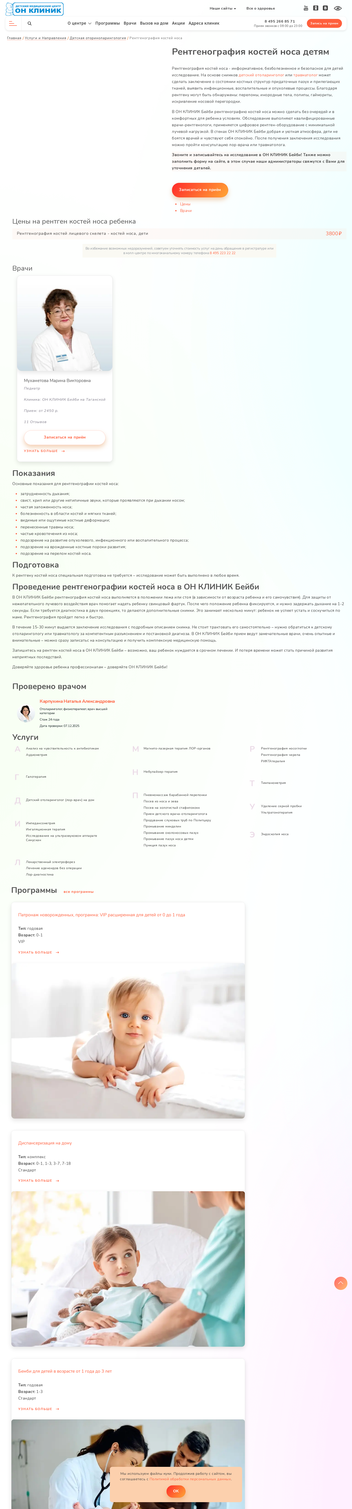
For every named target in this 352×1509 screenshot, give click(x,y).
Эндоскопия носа (275, 833)
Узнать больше (42, 450)
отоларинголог (270, 75)
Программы (107, 23)
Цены (185, 203)
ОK (176, 1491)
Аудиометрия (37, 753)
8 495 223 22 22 (223, 252)
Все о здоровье (260, 8)
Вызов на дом (154, 23)
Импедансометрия (41, 822)
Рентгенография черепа (280, 753)
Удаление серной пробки (281, 805)
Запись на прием (324, 23)
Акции (178, 23)
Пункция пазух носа (160, 844)
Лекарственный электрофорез (50, 860)
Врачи (130, 23)
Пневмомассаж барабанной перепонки (175, 794)
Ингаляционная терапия (46, 828)
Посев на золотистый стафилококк (172, 806)
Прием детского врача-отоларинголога (175, 812)
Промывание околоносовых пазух (171, 831)
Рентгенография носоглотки (284, 747)
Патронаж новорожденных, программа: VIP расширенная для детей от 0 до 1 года (101, 914)
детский (247, 75)
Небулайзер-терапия (161, 770)
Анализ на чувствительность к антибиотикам (62, 747)
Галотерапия (36, 775)
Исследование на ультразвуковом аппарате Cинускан (62, 836)
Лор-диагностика (40, 873)
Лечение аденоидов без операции (54, 867)
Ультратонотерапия (277, 811)
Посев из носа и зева (161, 800)
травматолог (306, 75)
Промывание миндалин (162, 825)
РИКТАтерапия (273, 760)
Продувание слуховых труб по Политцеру (177, 819)
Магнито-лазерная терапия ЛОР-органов (177, 747)
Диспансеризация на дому (45, 1142)
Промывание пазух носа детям (169, 838)
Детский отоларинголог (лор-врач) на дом (60, 798)
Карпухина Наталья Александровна (77, 700)
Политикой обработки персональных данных (190, 1478)
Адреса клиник (204, 23)
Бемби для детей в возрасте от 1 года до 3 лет (65, 1370)
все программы (79, 890)
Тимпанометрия (273, 781)
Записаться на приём (200, 189)
